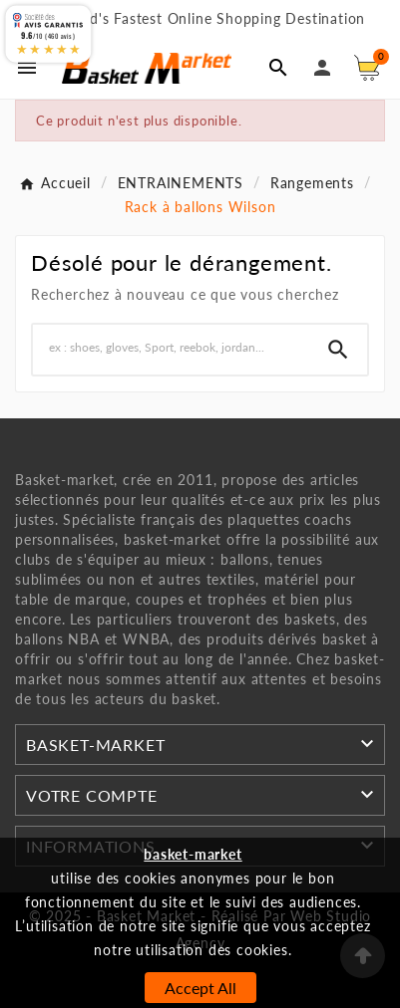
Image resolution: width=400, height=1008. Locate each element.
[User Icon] (322, 68)
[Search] (338, 350)
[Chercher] (171, 347)
